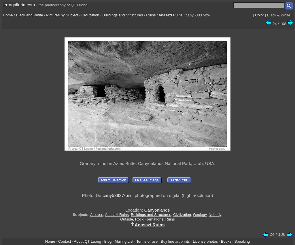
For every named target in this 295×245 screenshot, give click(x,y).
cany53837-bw (117, 195)
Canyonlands (157, 210)
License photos (205, 241)
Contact (64, 241)
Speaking (242, 241)
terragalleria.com (18, 4)
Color (259, 15)
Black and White (29, 15)
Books (226, 241)
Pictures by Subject (62, 15)
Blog (108, 241)
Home (8, 15)
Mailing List (124, 241)
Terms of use (147, 241)
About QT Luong (87, 241)
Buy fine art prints (175, 241)
